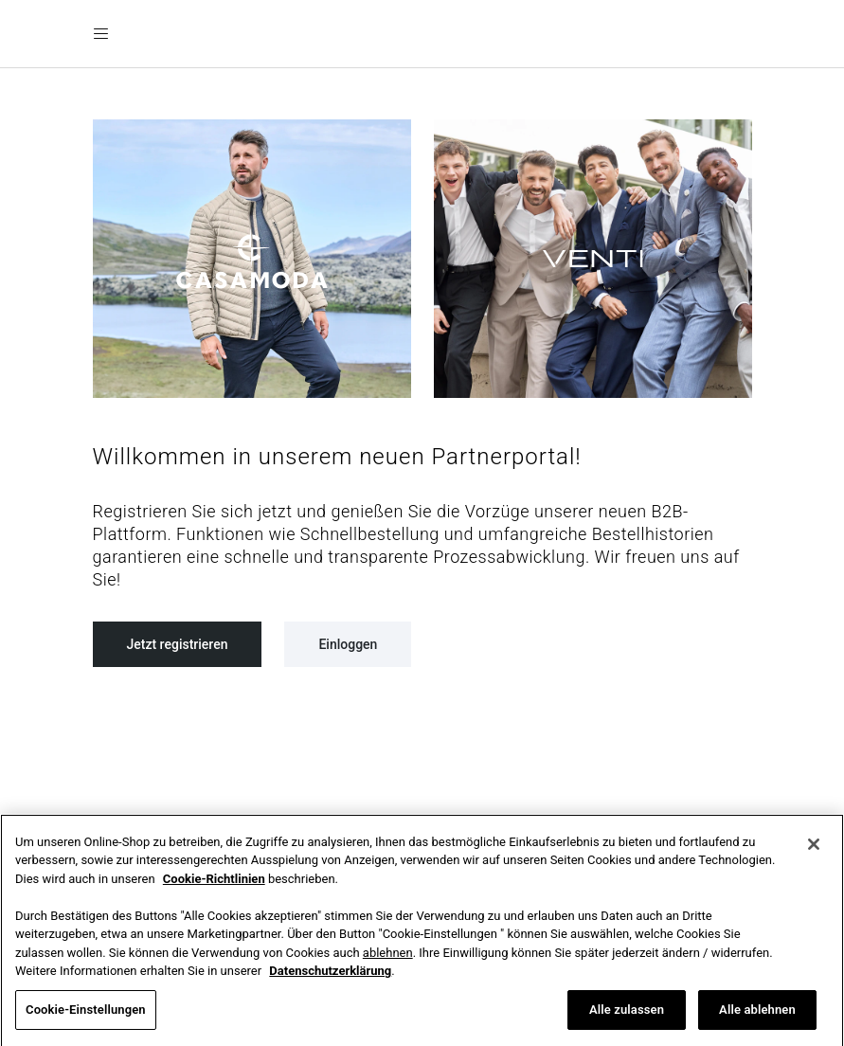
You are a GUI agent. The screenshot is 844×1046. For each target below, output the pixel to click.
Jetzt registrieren (177, 644)
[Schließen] (814, 853)
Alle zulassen (626, 1018)
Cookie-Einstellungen (86, 1018)
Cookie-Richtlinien (214, 887)
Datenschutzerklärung (330, 979)
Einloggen (347, 644)
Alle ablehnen (757, 1018)
